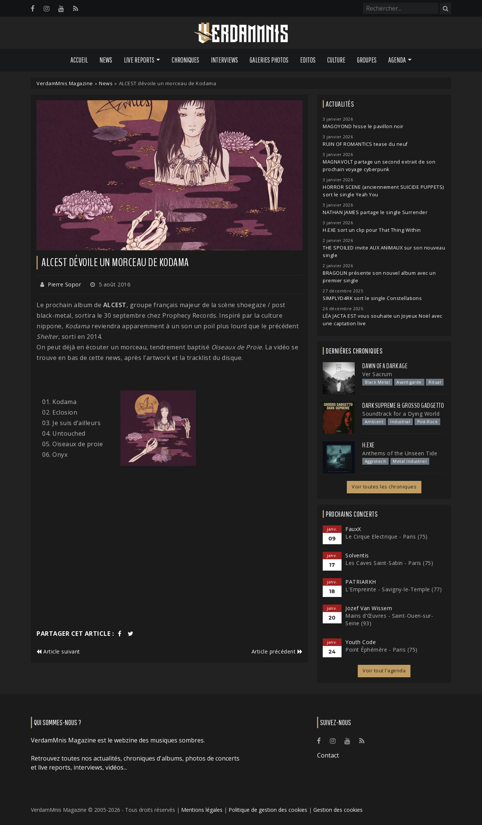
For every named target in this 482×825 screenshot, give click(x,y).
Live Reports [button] (139, 60)
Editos (308, 60)
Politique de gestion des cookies (268, 809)
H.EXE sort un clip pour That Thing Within (372, 230)
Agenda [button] (397, 60)
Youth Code (360, 642)
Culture (336, 60)
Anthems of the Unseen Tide (399, 453)
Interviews (224, 60)
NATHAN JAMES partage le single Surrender (375, 212)
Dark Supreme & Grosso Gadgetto (403, 405)
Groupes (367, 60)
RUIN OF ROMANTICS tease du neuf (365, 144)
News (105, 60)
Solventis (357, 555)
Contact (328, 755)
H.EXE (368, 445)
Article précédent (277, 651)
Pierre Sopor (64, 284)
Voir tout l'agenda (384, 670)
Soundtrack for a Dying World (400, 413)
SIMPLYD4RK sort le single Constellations (372, 298)
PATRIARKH (360, 581)
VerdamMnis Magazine (65, 83)
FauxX (353, 529)
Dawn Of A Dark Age (384, 365)
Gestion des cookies (338, 809)
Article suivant (58, 651)
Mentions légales (202, 809)
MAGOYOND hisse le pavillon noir (363, 126)
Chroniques (185, 60)
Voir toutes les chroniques (384, 487)
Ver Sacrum (377, 374)
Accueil (79, 60)
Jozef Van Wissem (368, 608)
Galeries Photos (269, 60)
